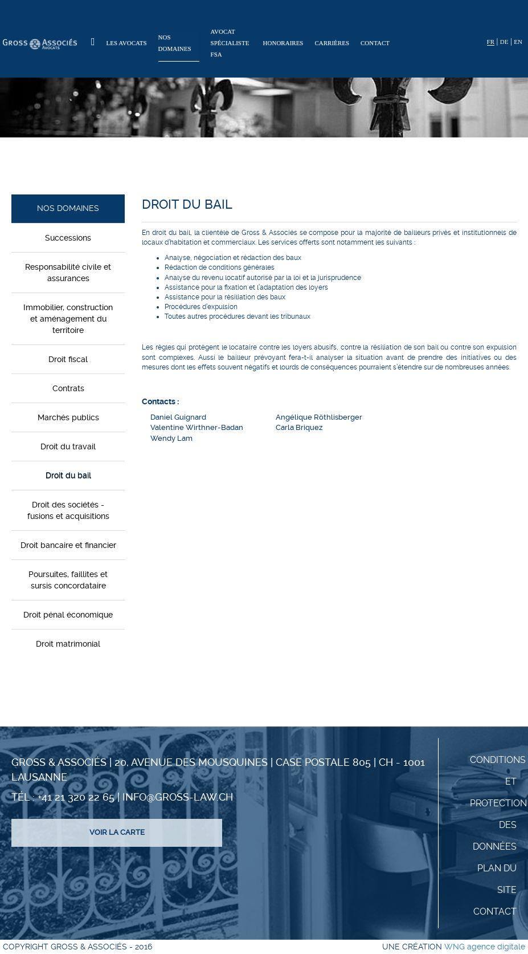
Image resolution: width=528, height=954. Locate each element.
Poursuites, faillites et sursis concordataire (68, 580)
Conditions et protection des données (498, 803)
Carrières (332, 42)
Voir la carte (117, 832)
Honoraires (283, 42)
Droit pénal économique (68, 614)
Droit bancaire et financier (68, 545)
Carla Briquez (299, 427)
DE (504, 41)
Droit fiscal (68, 359)
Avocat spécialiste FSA (230, 43)
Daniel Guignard (178, 417)
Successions (68, 237)
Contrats (68, 388)
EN (518, 41)
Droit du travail (68, 446)
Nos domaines (174, 43)
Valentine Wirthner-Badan (196, 427)
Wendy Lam (171, 438)
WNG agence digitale (484, 946)
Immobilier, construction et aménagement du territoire (68, 319)
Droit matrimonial (68, 643)
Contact (375, 42)
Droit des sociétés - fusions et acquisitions (68, 510)
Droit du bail (68, 475)
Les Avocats (127, 42)
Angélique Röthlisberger (319, 417)
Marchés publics (68, 417)
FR (490, 41)
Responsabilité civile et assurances (68, 272)
